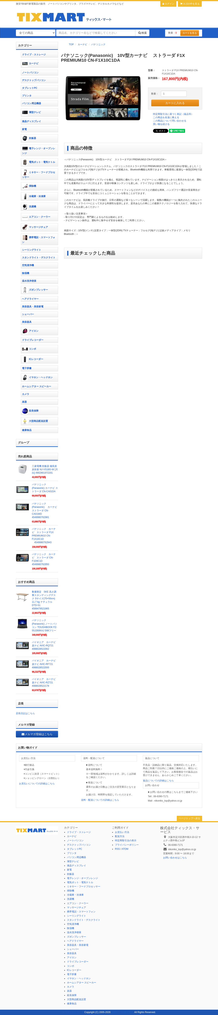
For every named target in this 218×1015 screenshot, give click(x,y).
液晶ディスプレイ (31, 121)
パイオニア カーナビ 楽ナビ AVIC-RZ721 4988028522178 (45, 682)
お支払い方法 (122, 832)
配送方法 (119, 836)
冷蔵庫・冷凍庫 (34, 196)
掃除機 (29, 186)
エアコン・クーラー (36, 217)
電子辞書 (27, 368)
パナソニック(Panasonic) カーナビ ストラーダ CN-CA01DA (45, 488)
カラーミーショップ (73, 1012)
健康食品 (27, 430)
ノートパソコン (30, 72)
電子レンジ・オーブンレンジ (38, 150)
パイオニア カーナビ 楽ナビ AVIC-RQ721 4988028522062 (45, 645)
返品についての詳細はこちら (158, 780)
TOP (71, 44)
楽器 (24, 401)
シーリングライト (31, 249)
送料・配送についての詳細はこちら (100, 800)
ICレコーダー (32, 359)
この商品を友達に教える (166, 117)
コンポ (29, 349)
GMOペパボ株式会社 (122, 1012)
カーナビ (82, 44)
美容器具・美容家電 (32, 306)
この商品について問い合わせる (169, 120)
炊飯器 (29, 138)
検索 (142, 32)
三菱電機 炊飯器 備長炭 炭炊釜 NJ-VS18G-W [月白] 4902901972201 (45, 469)
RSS (117, 849)
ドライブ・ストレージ (34, 54)
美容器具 (27, 322)
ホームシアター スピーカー (36, 386)
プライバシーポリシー (127, 844)
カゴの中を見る (190, 3)
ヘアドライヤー (30, 298)
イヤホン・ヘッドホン (37, 378)
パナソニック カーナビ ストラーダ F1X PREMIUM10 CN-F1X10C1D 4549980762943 (44, 536)
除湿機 (25, 273)
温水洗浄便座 (29, 280)
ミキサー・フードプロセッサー (38, 174)
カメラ (25, 394)
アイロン (30, 331)
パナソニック (98, 44)
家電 (24, 129)
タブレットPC (29, 88)
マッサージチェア (35, 227)
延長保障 (30, 411)
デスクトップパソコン (34, 80)
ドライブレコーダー (32, 340)
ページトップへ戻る (189, 818)
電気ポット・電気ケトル (38, 162)
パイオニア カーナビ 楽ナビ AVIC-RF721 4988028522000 (45, 664)
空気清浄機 (28, 265)
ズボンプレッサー (35, 290)
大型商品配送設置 (35, 421)
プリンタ (27, 95)
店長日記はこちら (25, 713)
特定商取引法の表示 (125, 840)
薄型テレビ (31, 112)
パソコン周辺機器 (31, 103)
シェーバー (28, 314)
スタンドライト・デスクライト (38, 257)
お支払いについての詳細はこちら (37, 783)
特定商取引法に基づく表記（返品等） (173, 114)
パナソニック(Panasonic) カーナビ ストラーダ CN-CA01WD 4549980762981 (45, 510)
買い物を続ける (161, 124)
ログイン (168, 3)
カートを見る (190, 33)
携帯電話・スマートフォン (38, 239)
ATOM (125, 849)
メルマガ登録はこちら (37, 734)
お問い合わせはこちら (175, 857)
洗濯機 (29, 207)
